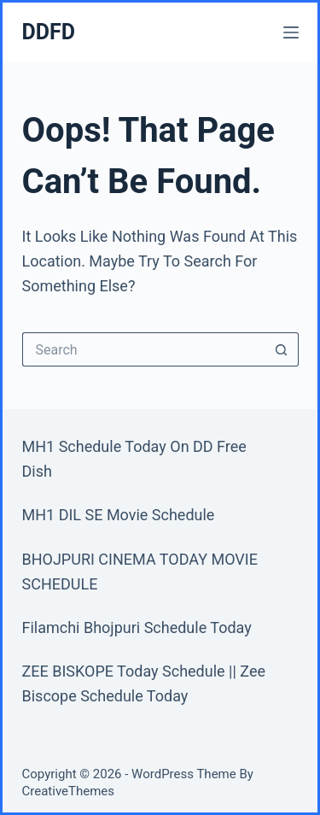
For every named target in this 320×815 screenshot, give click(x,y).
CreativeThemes (68, 791)
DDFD (48, 32)
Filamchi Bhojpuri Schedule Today (137, 627)
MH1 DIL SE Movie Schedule (118, 515)
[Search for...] (143, 349)
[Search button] (282, 349)
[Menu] (291, 32)
